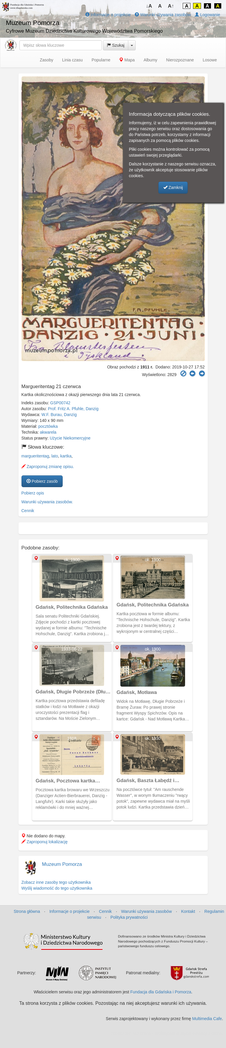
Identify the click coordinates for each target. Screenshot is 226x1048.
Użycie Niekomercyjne (70, 438)
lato (54, 456)
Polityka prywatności (129, 917)
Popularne (101, 60)
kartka (66, 456)
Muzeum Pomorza (62, 864)
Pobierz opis (32, 493)
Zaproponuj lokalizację (44, 841)
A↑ (171, 6)
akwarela (48, 432)
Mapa (127, 60)
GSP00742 (60, 402)
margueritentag (35, 456)
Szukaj (115, 45)
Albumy (150, 60)
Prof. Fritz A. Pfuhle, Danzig (73, 408)
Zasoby (46, 60)
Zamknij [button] (173, 187)
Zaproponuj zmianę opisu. (47, 466)
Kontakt (188, 911)
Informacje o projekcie (108, 14)
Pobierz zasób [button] (42, 481)
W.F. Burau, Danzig (59, 414)
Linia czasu (72, 60)
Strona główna (27, 911)
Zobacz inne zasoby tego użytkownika (56, 882)
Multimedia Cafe (207, 1018)
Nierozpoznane (180, 60)
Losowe (210, 60)
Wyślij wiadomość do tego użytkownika (56, 888)
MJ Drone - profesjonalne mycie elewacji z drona (177, 1033)
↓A (149, 6)
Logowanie (207, 14)
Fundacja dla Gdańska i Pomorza (160, 992)
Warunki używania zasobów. (47, 501)
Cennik (27, 510)
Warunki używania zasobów (163, 14)
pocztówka (48, 426)
